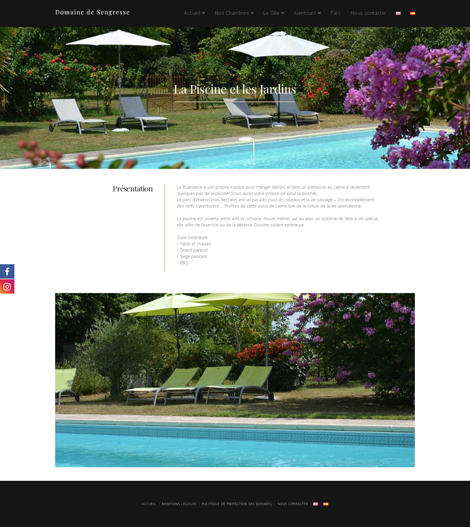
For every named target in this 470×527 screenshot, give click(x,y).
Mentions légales (179, 504)
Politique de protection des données (237, 504)
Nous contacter (293, 504)
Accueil (149, 504)
